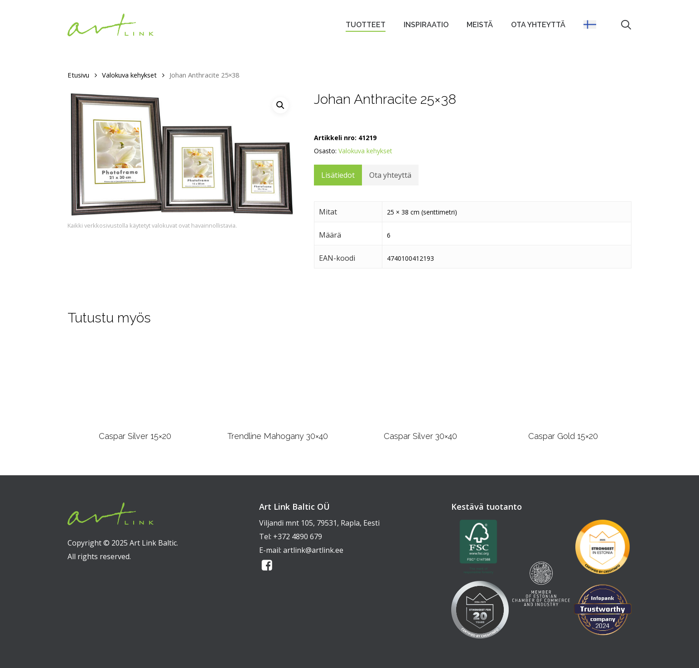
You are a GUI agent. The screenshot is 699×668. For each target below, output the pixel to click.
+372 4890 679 (297, 536)
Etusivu (78, 74)
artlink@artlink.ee (313, 550)
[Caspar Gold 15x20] (563, 381)
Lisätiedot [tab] (338, 175)
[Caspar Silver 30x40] (420, 381)
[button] (280, 105)
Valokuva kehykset (129, 74)
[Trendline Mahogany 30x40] (277, 381)
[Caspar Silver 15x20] (135, 381)
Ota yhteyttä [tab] (390, 175)
